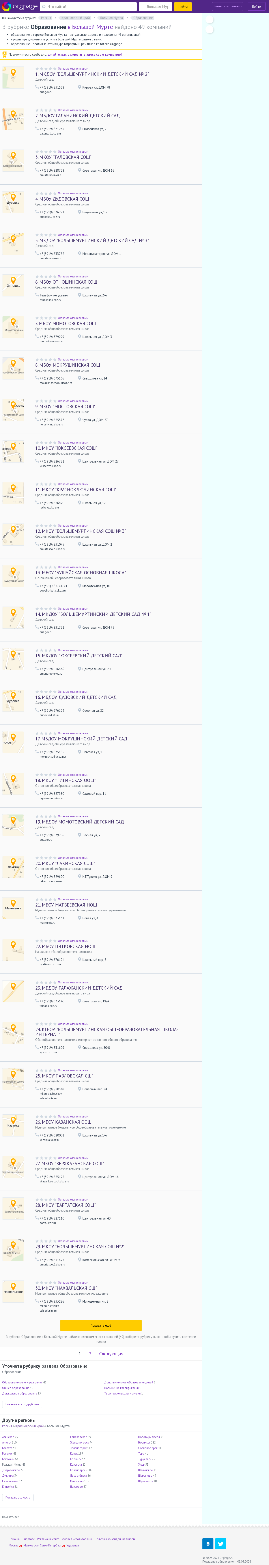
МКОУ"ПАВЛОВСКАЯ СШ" (64, 1076)
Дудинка (8, 1476)
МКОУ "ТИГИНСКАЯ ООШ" (65, 780)
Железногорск (79, 1442)
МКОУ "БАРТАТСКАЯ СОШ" (65, 1205)
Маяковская (31, 1545)
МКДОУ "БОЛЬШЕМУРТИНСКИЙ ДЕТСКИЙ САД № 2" (92, 74)
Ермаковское (78, 1437)
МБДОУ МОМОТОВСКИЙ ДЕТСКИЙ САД (79, 822)
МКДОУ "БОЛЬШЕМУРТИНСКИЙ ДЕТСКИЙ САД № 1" (93, 614)
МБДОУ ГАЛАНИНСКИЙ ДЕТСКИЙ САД (77, 116)
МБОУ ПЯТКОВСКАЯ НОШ (65, 946)
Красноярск (77, 1470)
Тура (141, 1453)
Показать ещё (101, 1325)
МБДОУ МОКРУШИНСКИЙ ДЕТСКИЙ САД (81, 739)
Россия (7, 1426)
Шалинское (145, 1470)
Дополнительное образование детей (128, 1382)
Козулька (76, 1464)
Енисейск (8, 1487)
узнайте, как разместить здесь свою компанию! (85, 54)
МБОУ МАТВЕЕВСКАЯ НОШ (66, 905)
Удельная (73, 1545)
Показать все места (18, 1497)
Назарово (76, 1487)
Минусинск (77, 1481)
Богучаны (8, 1459)
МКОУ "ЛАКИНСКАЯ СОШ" (65, 863)
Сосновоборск (147, 1448)
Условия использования (77, 1539)
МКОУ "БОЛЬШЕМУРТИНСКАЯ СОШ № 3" (80, 531)
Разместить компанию (228, 6)
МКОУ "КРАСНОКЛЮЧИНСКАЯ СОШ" (75, 490)
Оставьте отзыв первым (73, 68)
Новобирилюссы (149, 1437)
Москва (14, 1545)
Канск (74, 1453)
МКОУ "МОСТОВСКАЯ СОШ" (65, 407)
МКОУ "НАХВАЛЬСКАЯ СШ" (66, 1288)
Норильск (144, 1442)
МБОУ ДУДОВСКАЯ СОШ (62, 199)
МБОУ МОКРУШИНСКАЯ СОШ (67, 365)
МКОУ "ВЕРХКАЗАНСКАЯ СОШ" (69, 1164)
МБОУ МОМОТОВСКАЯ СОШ (65, 323)
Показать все (10, 1517)
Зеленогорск (78, 1448)
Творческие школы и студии (122, 1393)
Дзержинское (11, 1470)
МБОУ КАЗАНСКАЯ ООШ (63, 1122)
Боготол (7, 1453)
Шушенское (145, 1481)
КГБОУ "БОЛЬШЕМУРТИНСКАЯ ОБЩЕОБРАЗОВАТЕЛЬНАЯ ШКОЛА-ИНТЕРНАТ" (106, 1031)
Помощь (14, 1539)
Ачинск (6, 1442)
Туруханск (144, 1459)
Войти (256, 6)
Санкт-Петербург (51, 1545)
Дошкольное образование (19, 1393)
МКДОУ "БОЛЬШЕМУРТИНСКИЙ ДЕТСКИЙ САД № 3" (92, 240)
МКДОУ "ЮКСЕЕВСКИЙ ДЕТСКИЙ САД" (79, 656)
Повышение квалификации (121, 1388)
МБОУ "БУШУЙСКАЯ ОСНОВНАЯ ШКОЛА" (80, 573)
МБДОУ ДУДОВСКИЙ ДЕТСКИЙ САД (76, 697)
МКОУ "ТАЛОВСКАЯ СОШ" (63, 157)
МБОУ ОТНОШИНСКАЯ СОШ (66, 282)
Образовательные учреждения (22, 1382)
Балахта (7, 1448)
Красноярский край (29, 1426)
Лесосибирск (78, 1476)
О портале (28, 1539)
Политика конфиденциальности (115, 1539)
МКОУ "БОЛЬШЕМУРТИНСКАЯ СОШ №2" (80, 1247)
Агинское (8, 1437)
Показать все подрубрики (22, 1404)
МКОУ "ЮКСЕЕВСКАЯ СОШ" (66, 448)
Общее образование (15, 1388)
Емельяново (10, 1481)
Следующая (111, 1354)
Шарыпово (145, 1476)
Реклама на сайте (48, 1539)
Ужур (141, 1464)
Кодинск (75, 1459)
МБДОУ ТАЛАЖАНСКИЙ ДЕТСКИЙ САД (79, 988)
